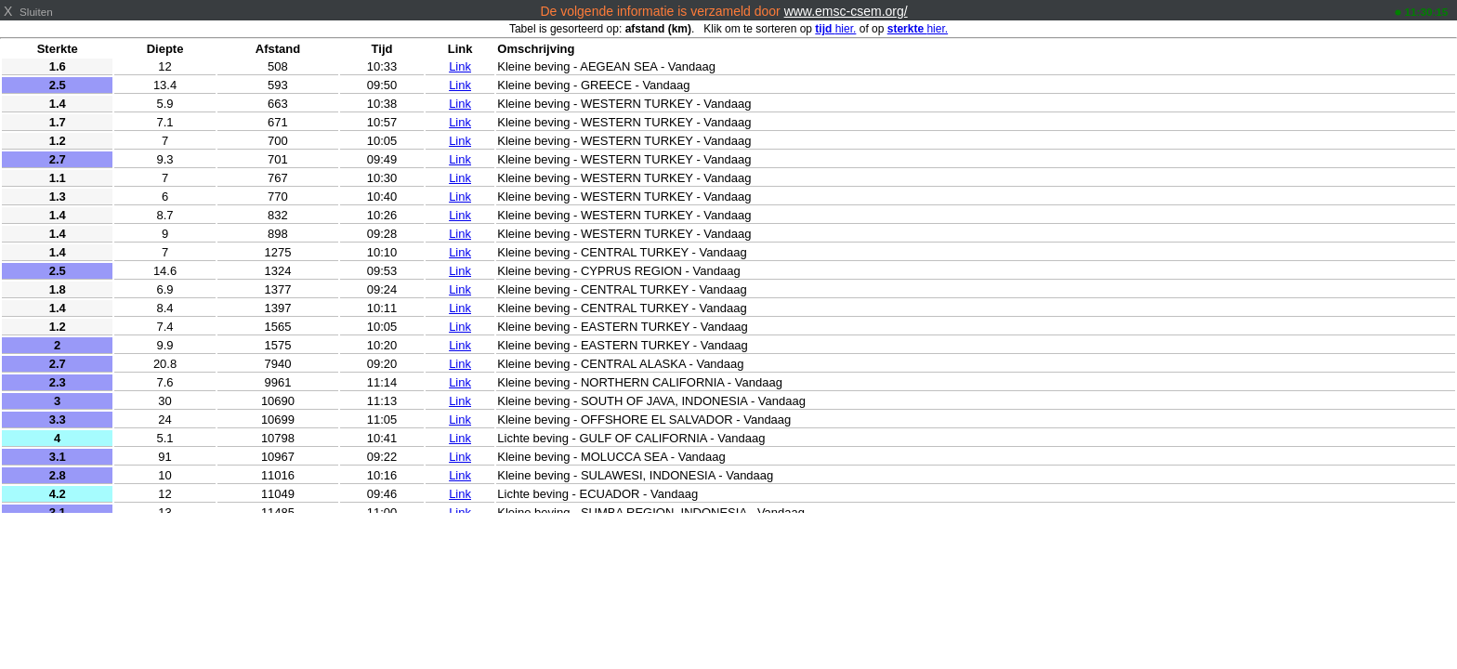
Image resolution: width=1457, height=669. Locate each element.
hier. (835, 28)
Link (460, 66)
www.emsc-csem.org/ (846, 11)
